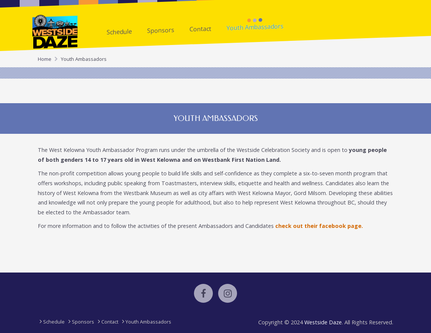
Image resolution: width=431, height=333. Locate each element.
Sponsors (160, 30)
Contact (200, 28)
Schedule (119, 31)
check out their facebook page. (319, 225)
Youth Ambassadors (255, 27)
